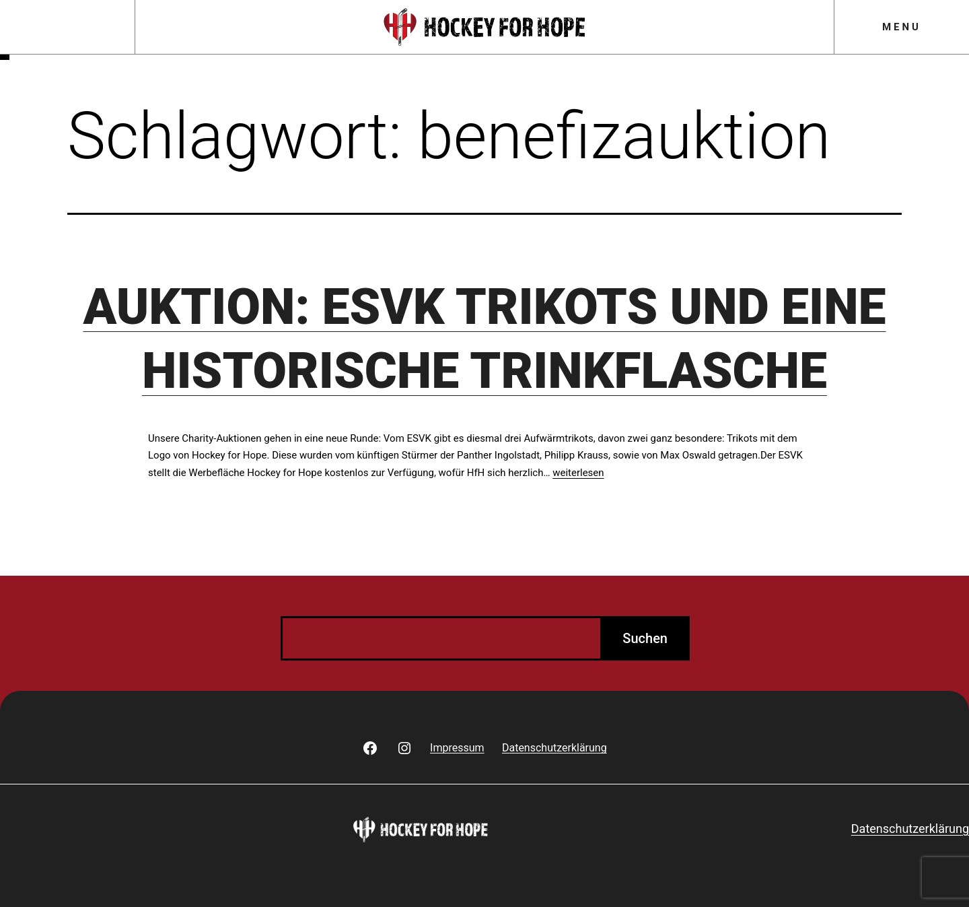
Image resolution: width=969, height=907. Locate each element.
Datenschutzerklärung (910, 828)
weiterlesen (578, 473)
